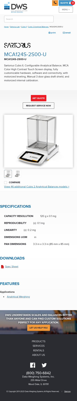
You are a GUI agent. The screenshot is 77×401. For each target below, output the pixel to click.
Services (39, 346)
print (52, 32)
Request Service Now (38, 105)
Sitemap (67, 391)
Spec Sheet (11, 266)
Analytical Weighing (18, 296)
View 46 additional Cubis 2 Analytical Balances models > (36, 186)
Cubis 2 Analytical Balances (38, 27)
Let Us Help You (39, 328)
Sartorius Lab (15, 27)
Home (6, 27)
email (67, 32)
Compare (12, 182)
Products (38, 341)
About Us (38, 355)
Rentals (38, 350)
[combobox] (29, 19)
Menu (66, 9)
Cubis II (24, 27)
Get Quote (38, 98)
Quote (66, 3)
